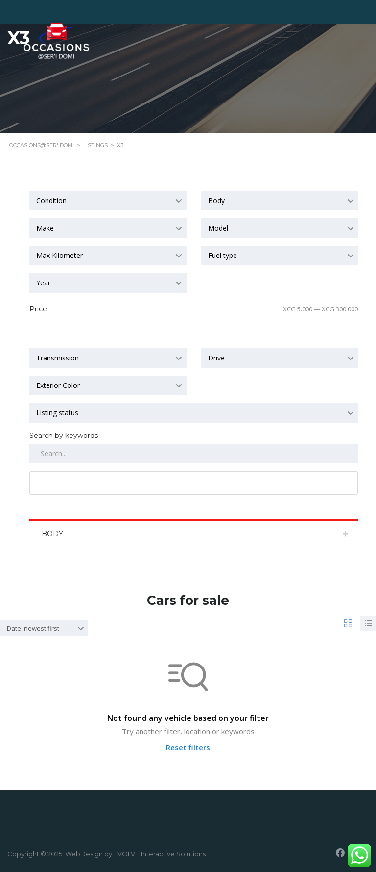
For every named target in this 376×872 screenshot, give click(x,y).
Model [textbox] (218, 227)
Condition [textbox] (51, 200)
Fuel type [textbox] (222, 255)
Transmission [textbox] (57, 357)
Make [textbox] (45, 227)
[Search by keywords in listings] (193, 453)
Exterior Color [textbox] (58, 385)
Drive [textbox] (216, 357)
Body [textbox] (216, 200)
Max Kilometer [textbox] (59, 255)
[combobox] (108, 200)
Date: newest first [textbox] (33, 628)
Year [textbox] (43, 282)
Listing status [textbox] (57, 412)
